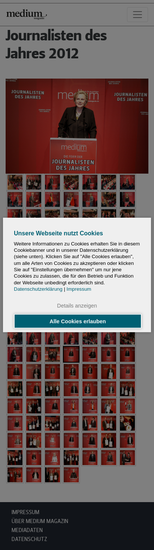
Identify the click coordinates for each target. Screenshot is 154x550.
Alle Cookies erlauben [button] (77, 321)
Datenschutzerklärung (38, 289)
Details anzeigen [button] (77, 306)
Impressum (79, 289)
